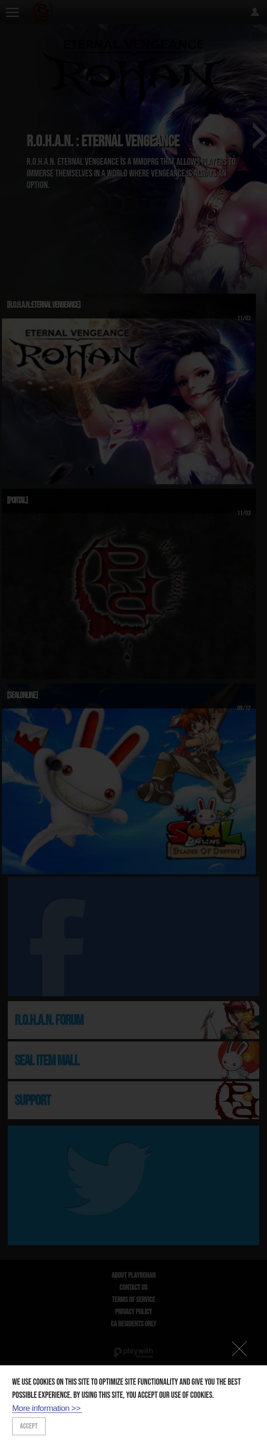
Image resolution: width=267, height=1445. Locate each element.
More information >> (46, 1408)
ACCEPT (29, 1426)
